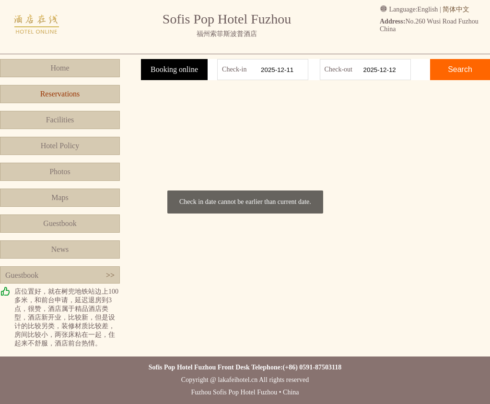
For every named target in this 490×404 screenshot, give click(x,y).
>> (110, 275)
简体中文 (456, 9)
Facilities (60, 120)
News (60, 249)
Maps (60, 197)
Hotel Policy (60, 146)
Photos (59, 171)
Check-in (234, 69)
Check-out (338, 69)
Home (59, 68)
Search (460, 69)
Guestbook (59, 223)
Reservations (60, 94)
